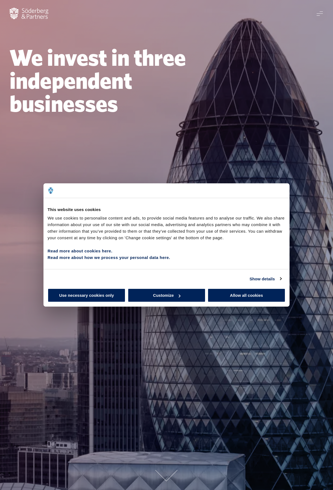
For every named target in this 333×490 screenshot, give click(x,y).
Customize (166, 295)
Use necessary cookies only (86, 295)
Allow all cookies (246, 295)
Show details (262, 278)
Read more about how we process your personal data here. (109, 257)
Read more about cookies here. (80, 251)
